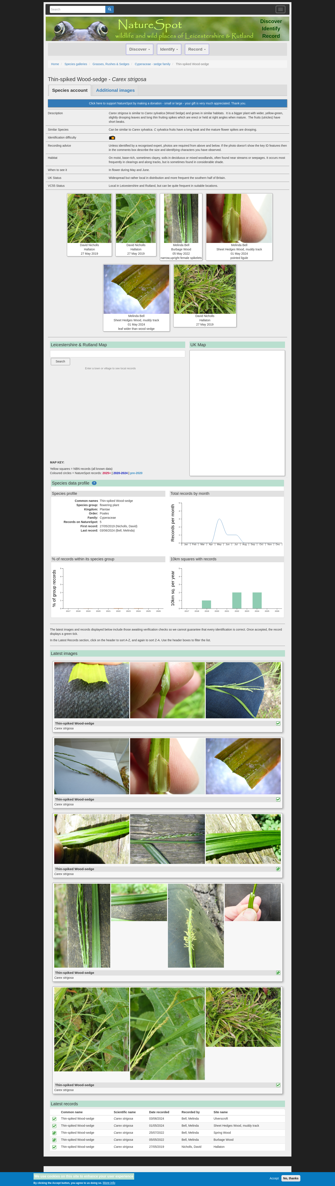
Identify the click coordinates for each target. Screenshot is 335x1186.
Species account (70, 90)
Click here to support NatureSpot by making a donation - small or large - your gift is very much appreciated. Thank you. (167, 103)
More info (109, 1183)
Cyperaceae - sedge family (152, 64)
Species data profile (71, 483)
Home (55, 64)
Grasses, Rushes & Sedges (111, 64)
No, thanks (291, 1178)
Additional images (115, 90)
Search (60, 361)
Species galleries (76, 64)
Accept (274, 1178)
